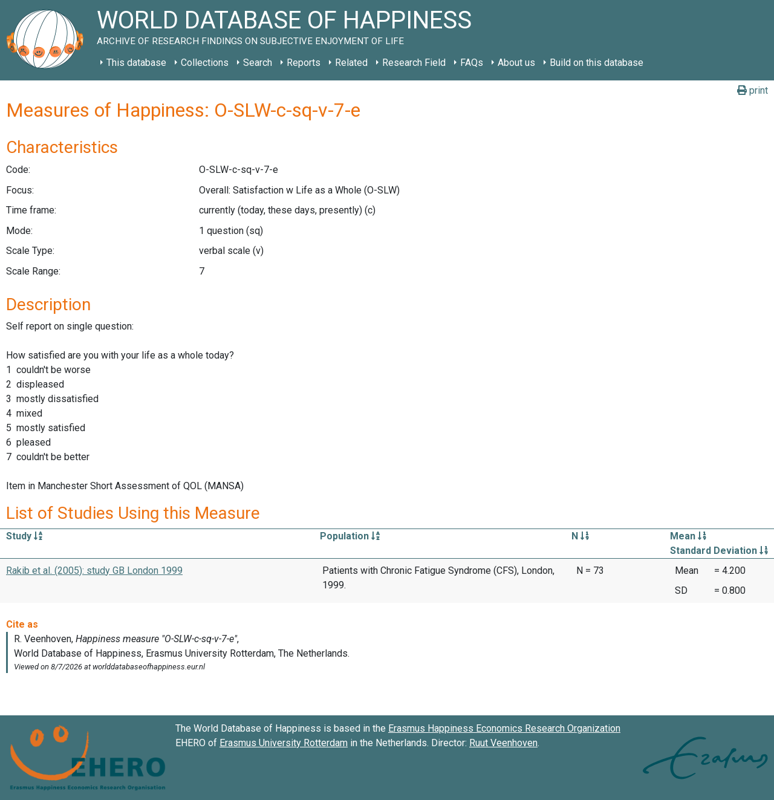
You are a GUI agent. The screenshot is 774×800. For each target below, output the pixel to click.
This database (136, 62)
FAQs (471, 62)
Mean (688, 536)
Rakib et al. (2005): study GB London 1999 (94, 570)
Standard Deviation (719, 550)
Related (351, 62)
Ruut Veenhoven (503, 743)
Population (350, 536)
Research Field (414, 62)
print (752, 90)
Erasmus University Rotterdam (284, 743)
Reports (303, 62)
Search (257, 62)
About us (516, 62)
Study (24, 536)
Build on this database (596, 62)
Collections (205, 62)
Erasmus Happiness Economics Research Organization (504, 728)
